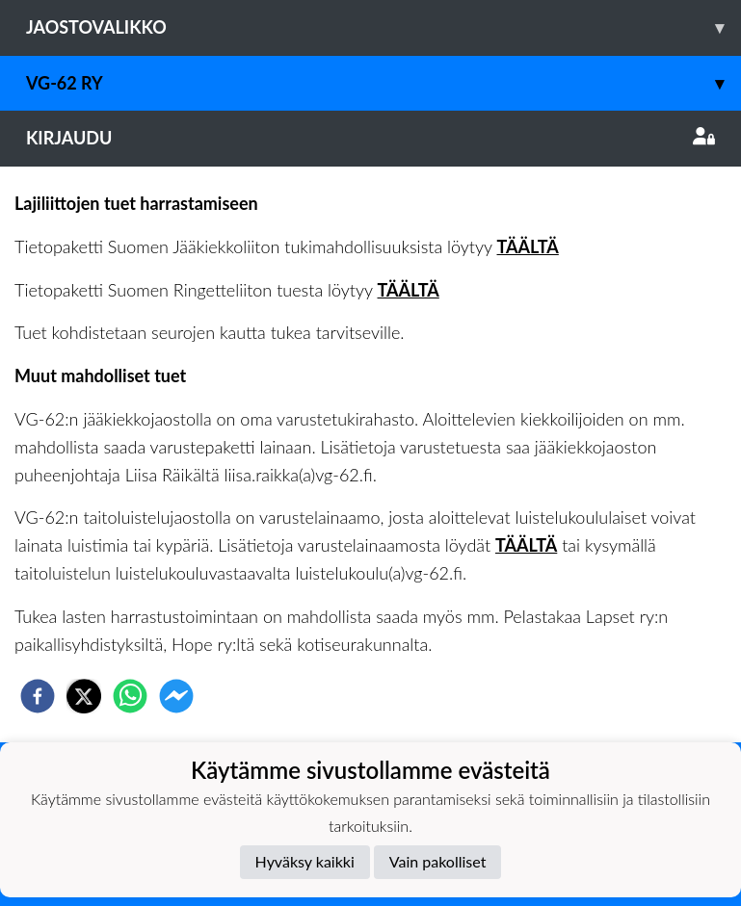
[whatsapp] (130, 696)
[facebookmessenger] (176, 696)
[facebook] (37, 696)
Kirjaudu (370, 137)
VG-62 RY (383, 83)
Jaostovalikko (383, 27)
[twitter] (83, 696)
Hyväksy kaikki (305, 861)
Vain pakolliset (438, 861)
